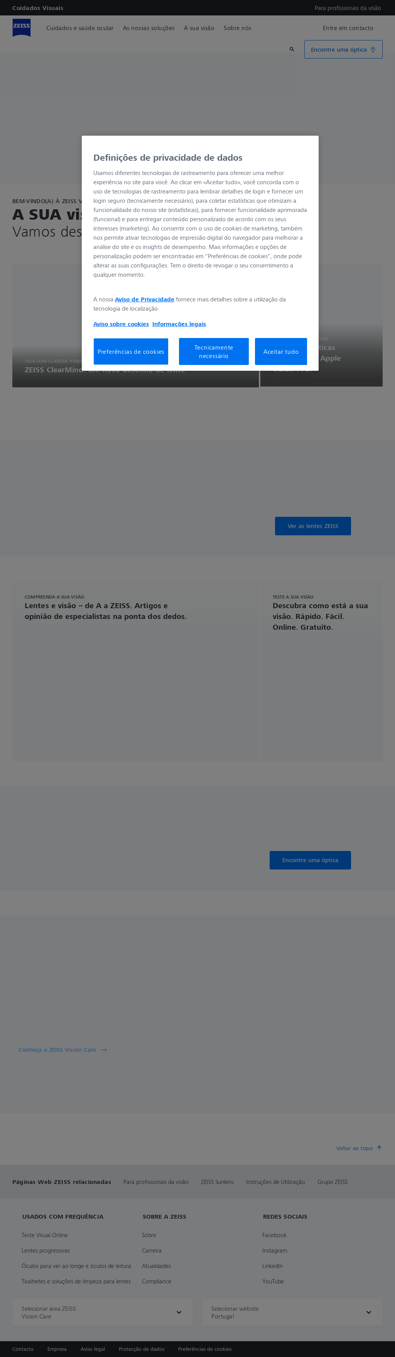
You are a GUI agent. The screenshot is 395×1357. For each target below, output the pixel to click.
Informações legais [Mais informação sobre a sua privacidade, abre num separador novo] (179, 323)
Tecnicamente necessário (214, 351)
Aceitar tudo (281, 351)
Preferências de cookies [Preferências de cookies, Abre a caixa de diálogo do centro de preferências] (131, 351)
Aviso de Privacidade (144, 299)
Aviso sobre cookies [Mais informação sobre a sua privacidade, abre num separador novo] (121, 323)
